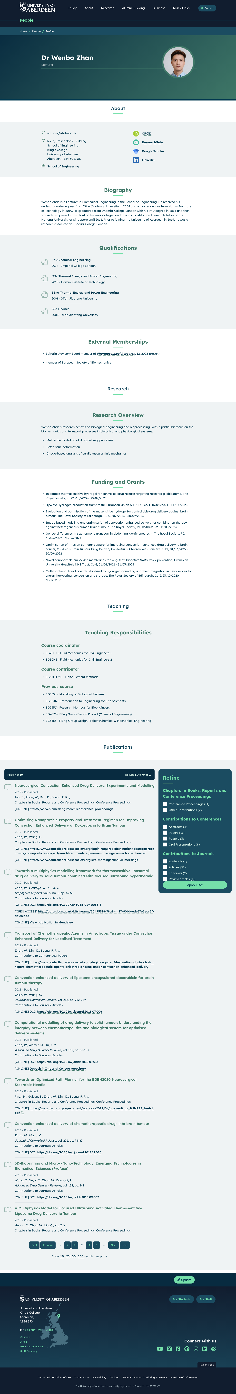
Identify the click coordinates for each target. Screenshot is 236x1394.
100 (81, 1256)
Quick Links (183, 8)
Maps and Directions (31, 1346)
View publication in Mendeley (51, 922)
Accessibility (99, 1377)
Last (126, 1245)
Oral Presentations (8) (184, 844)
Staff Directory (28, 1351)
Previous (49, 1245)
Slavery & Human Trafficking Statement (144, 1377)
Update (184, 1280)
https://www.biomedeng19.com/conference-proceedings (71, 809)
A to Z (23, 1341)
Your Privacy (81, 1377)
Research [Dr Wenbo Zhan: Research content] (118, 389)
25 (68, 1256)
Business (161, 8)
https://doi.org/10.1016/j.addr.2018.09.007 (68, 1197)
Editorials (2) (178, 873)
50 (74, 1256)
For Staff (206, 1299)
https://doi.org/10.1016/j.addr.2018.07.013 (67, 1062)
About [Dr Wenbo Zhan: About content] (118, 108)
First (35, 1245)
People (27, 20)
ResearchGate (152, 142)
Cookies (114, 1377)
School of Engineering (63, 166)
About (91, 8)
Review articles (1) (182, 879)
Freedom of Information (184, 1377)
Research (109, 8)
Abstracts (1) (178, 861)
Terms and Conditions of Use (54, 1377)
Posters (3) (176, 838)
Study (74, 8)
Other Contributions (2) (185, 810)
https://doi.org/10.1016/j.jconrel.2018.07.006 (69, 1011)
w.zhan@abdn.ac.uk (61, 133)
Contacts (25, 1337)
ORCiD (146, 133)
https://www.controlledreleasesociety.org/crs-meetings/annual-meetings (84, 860)
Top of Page (207, 1364)
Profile (50, 31)
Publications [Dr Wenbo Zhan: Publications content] (118, 747)
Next (115, 1245)
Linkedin (148, 160)
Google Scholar (153, 151)
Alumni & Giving (135, 8)
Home (23, 31)
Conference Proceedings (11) (189, 804)
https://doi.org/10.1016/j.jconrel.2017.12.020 (69, 1152)
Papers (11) (177, 833)
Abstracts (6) (178, 827)
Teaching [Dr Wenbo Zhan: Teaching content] (118, 606)
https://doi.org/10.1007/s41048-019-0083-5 (69, 905)
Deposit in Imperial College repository (58, 1068)
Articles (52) (177, 867)
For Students (182, 1299)
